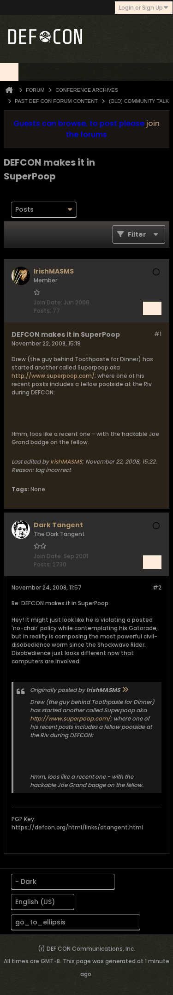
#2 (157, 587)
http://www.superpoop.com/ (53, 376)
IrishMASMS (66, 461)
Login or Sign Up (143, 8)
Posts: (42, 311)
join (153, 123)
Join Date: (48, 302)
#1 (157, 334)
